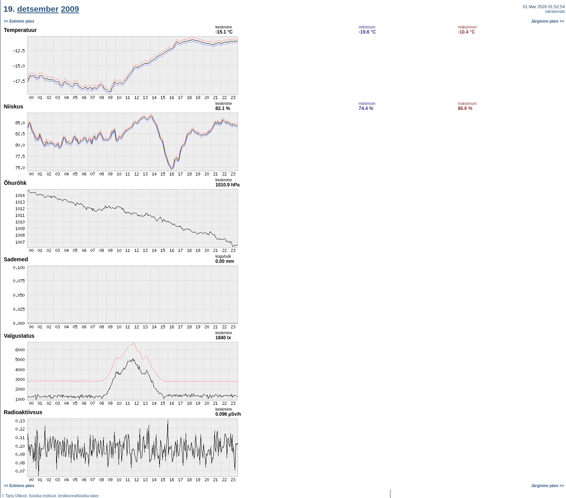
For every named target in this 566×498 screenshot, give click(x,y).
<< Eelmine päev (19, 21)
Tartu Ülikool (16, 496)
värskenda (555, 11)
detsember (38, 8)
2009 (70, 8)
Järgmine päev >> (547, 21)
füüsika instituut (42, 496)
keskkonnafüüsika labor (78, 496)
